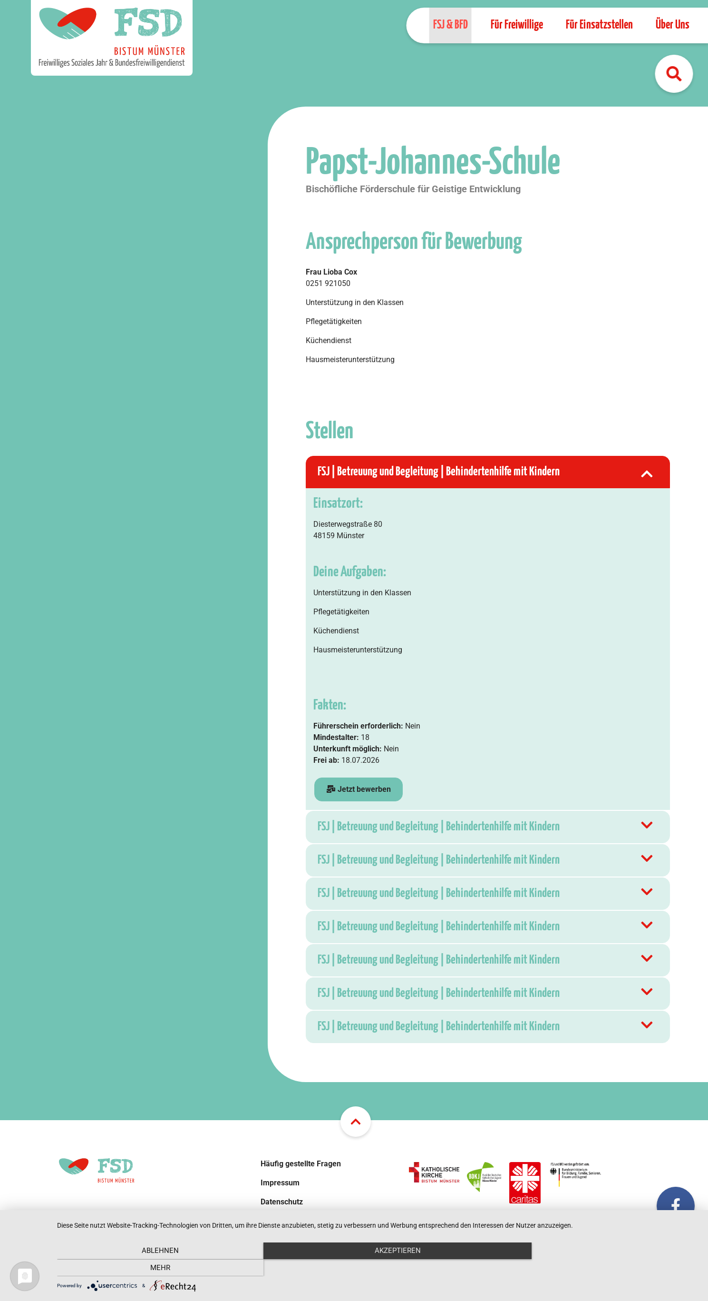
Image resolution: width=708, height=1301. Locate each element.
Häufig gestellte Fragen (301, 1163)
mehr (602, 1267)
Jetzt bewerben (358, 789)
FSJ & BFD (450, 25)
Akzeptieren (378, 1267)
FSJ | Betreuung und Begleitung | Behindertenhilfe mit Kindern (486, 472)
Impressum (280, 1182)
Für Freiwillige (516, 25)
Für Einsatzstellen (598, 25)
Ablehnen (153, 1267)
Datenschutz (282, 1201)
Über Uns (672, 25)
